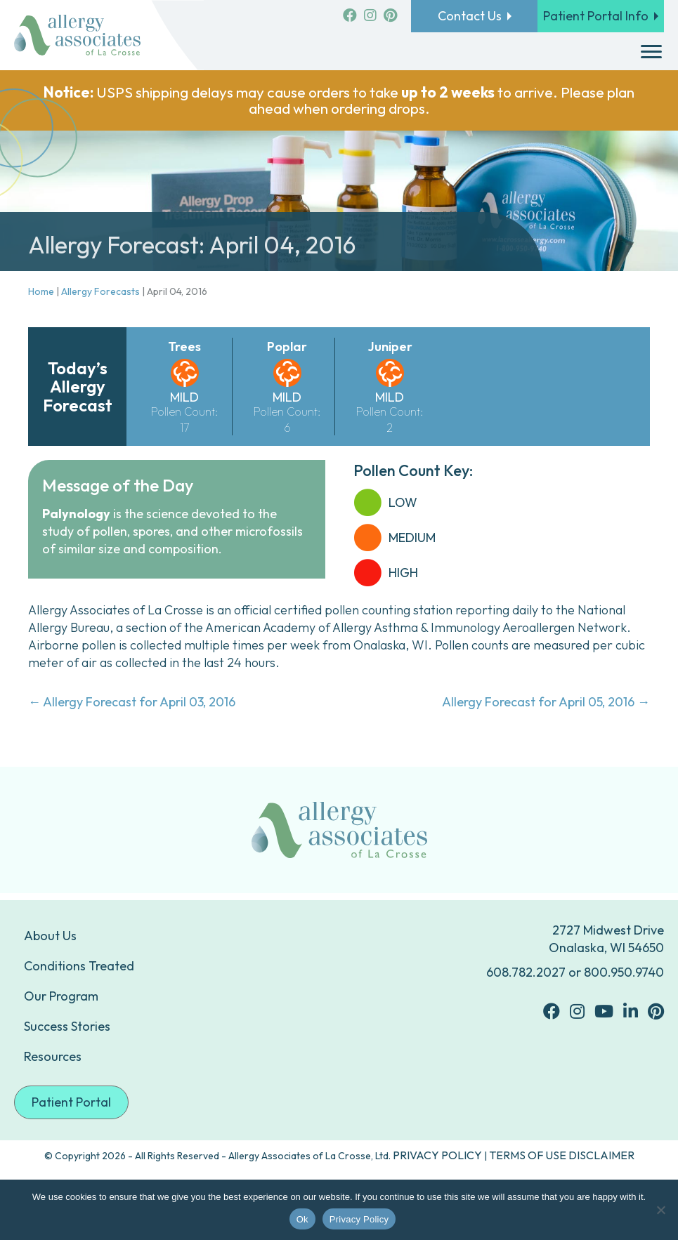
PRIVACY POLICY (437, 1155)
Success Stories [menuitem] (67, 1026)
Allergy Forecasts (100, 291)
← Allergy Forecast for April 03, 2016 (131, 702)
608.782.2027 (526, 972)
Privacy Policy (359, 1219)
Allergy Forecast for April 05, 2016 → (546, 702)
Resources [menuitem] (53, 1056)
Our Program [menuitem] (61, 996)
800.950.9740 (624, 972)
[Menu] (651, 52)
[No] (660, 1210)
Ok (302, 1219)
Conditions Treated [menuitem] (79, 966)
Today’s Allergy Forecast (77, 386)
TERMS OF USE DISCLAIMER (561, 1155)
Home (41, 291)
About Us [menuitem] (50, 936)
